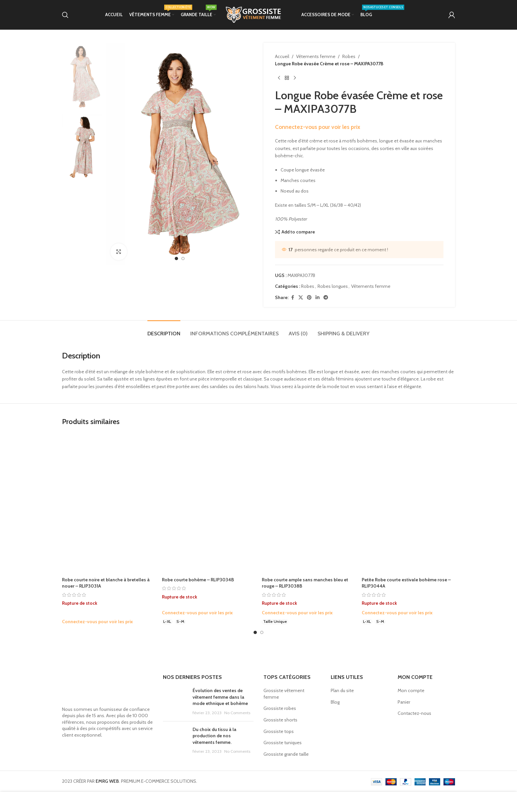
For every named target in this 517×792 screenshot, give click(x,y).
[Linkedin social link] (317, 297)
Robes (348, 56)
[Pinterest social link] (309, 297)
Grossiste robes (279, 708)
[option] (176, 258)
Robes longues (333, 286)
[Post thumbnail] (175, 701)
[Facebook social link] (292, 297)
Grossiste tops (278, 731)
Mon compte (411, 690)
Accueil (282, 56)
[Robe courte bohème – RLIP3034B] (208, 504)
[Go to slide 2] (261, 632)
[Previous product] (279, 78)
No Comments (237, 712)
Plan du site (342, 690)
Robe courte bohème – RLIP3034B (198, 580)
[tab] (163, 330)
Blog (335, 702)
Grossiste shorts (280, 720)
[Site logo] (258, 14)
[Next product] (295, 78)
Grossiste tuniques (282, 743)
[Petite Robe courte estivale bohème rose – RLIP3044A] (408, 504)
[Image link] (107, 688)
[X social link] (300, 297)
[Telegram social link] (325, 297)
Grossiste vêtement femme (283, 693)
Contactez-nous (414, 713)
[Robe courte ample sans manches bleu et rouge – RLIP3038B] (308, 504)
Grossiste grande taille (286, 754)
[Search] (65, 14)
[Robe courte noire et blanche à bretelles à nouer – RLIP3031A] (108, 504)
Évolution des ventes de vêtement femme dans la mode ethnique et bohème (220, 696)
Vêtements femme (315, 56)
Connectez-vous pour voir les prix (317, 126)
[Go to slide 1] (255, 632)
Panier (404, 702)
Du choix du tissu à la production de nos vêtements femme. (214, 735)
